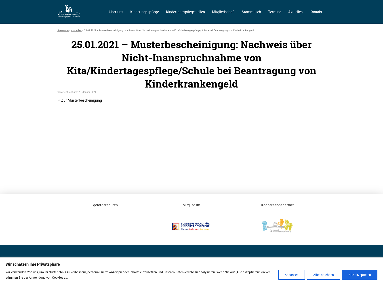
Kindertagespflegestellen (185, 11)
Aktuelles (295, 11)
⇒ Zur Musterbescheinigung (79, 100)
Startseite (63, 30)
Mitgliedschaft (223, 11)
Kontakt (316, 11)
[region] (191, 270)
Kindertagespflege (144, 11)
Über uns (116, 11)
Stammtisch (251, 11)
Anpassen (292, 275)
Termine (274, 11)
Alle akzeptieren (360, 275)
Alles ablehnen (323, 275)
